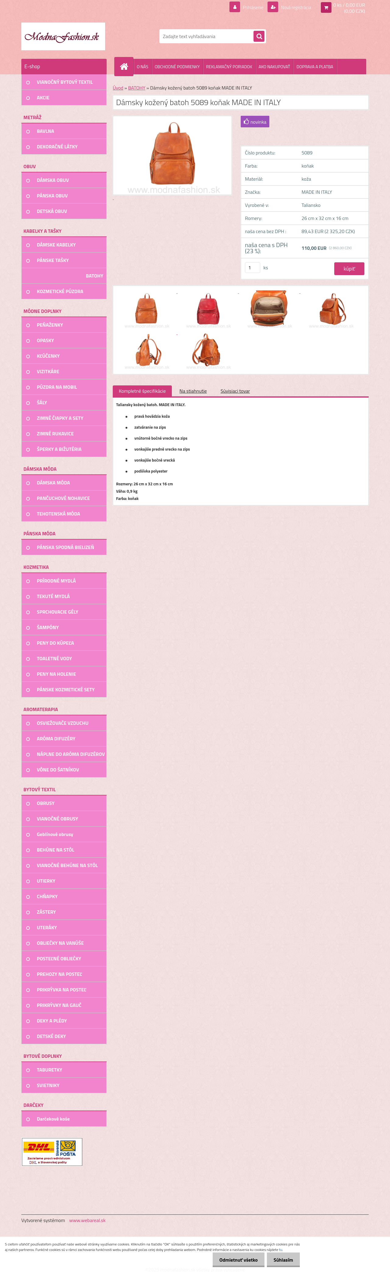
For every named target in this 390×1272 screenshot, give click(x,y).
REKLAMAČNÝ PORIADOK (229, 66)
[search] (259, 36)
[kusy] (252, 267)
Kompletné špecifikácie (142, 391)
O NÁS (142, 66)
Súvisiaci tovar (235, 391)
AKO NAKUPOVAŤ (274, 66)
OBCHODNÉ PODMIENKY (177, 66)
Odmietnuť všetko (236, 1259)
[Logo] (63, 36)
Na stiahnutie (193, 391)
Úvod (118, 87)
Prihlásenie (249, 7)
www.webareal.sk (87, 1220)
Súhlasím (282, 1259)
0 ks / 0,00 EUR (349, 5)
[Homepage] (126, 66)
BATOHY (136, 87)
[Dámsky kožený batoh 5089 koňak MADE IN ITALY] (147, 291)
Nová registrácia (294, 7)
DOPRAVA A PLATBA (314, 66)
